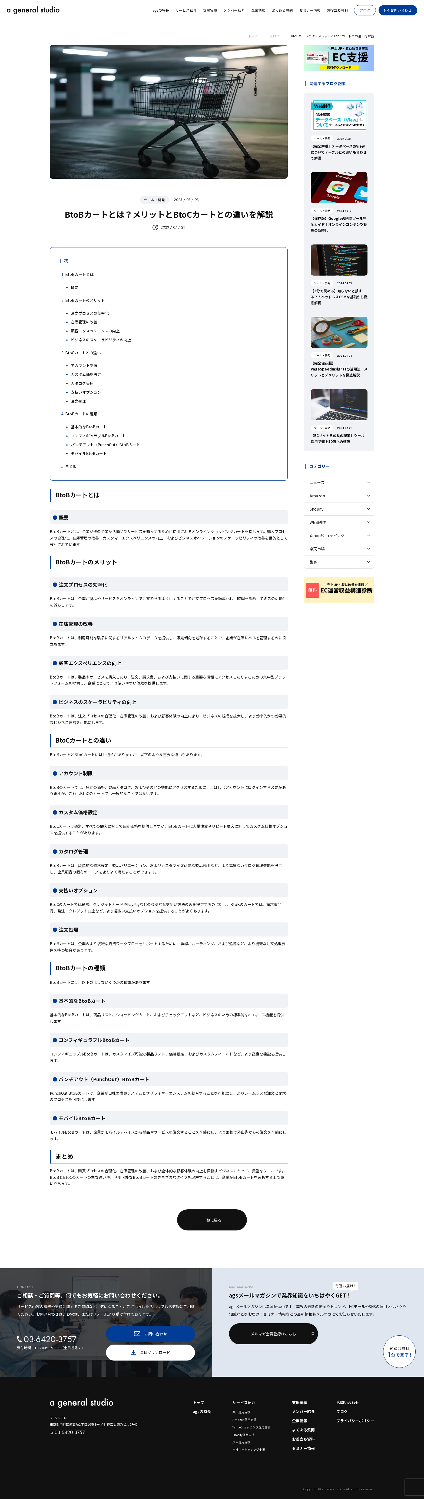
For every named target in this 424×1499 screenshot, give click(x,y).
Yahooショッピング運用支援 (251, 1423)
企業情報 (299, 1416)
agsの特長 (201, 1407)
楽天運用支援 (241, 1407)
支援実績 (299, 1398)
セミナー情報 (303, 1444)
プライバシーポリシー (355, 1416)
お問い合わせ (347, 1398)
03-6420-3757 (67, 1427)
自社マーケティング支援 (248, 1445)
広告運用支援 (241, 1437)
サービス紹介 (243, 1398)
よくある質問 (303, 1425)
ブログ (365, 10)
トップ (197, 1398)
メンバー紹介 (303, 1407)
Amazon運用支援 (244, 1415)
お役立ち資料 (303, 1435)
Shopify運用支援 (243, 1430)
